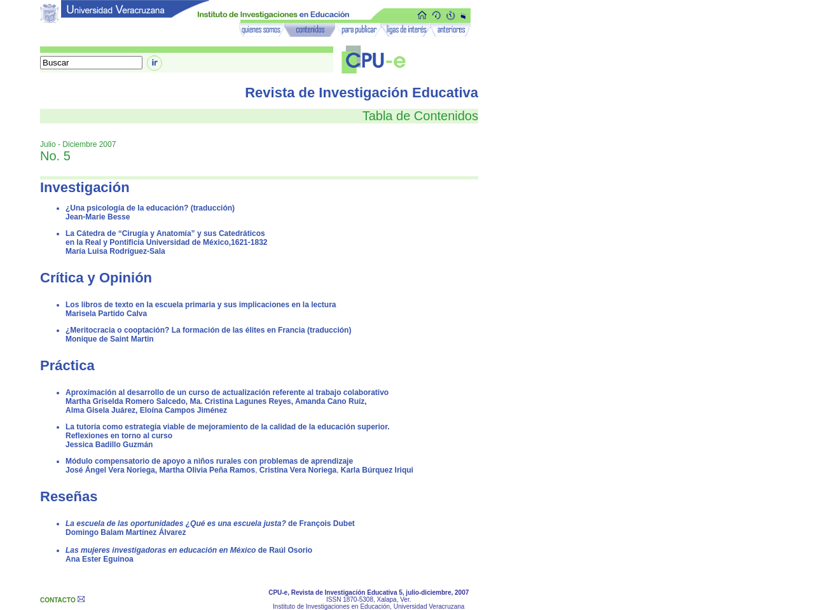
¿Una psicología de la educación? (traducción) (150, 208)
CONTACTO (58, 600)
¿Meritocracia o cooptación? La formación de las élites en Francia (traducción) (208, 330)
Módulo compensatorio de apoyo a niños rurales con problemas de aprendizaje (209, 461)
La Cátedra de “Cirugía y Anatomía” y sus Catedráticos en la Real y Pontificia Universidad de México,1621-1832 (166, 238)
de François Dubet (210, 523)
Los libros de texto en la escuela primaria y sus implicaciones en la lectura (201, 304)
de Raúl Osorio (189, 550)
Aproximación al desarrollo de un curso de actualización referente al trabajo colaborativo (227, 392)
